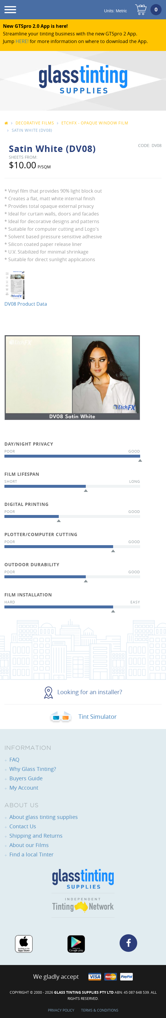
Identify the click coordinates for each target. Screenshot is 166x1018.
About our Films (29, 844)
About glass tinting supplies (43, 816)
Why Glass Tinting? (32, 768)
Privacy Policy (61, 1010)
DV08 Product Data (25, 304)
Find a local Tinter (31, 854)
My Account (23, 787)
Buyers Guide (26, 778)
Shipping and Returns (36, 835)
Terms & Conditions (99, 1010)
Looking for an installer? (83, 692)
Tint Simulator (83, 717)
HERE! (22, 41)
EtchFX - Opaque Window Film (94, 123)
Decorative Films (35, 123)
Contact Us (22, 826)
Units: (115, 10)
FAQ (14, 759)
